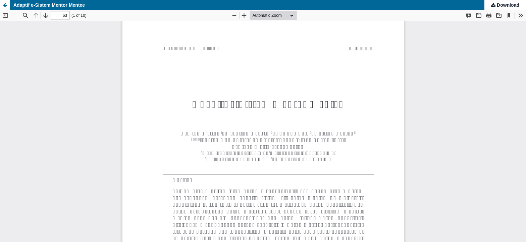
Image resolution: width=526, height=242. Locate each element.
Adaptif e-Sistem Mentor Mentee (49, 5)
